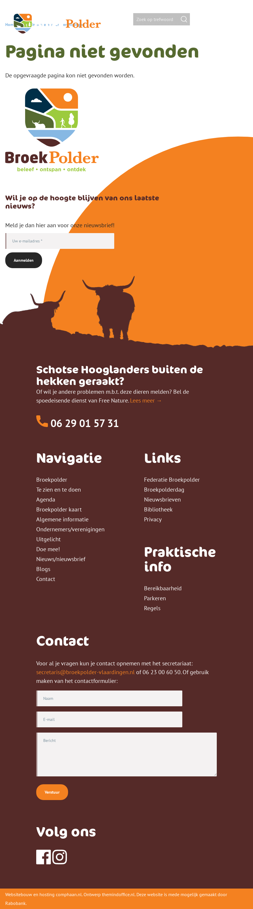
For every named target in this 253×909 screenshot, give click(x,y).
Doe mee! (48, 549)
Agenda (45, 499)
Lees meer (142, 400)
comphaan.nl (69, 894)
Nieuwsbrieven (162, 499)
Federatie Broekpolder (172, 479)
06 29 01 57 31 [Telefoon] (77, 423)
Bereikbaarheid (163, 588)
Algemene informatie (62, 519)
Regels (152, 608)
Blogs (43, 569)
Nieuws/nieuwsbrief (60, 559)
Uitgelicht (48, 539)
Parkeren (155, 598)
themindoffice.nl (118, 894)
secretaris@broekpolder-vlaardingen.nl (85, 672)
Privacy (153, 519)
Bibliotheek (158, 509)
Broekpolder (51, 479)
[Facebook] (43, 862)
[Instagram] (59, 862)
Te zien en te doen (58, 489)
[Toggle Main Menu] (235, 20)
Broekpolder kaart (59, 509)
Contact (45, 579)
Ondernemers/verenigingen (70, 529)
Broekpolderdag (164, 489)
